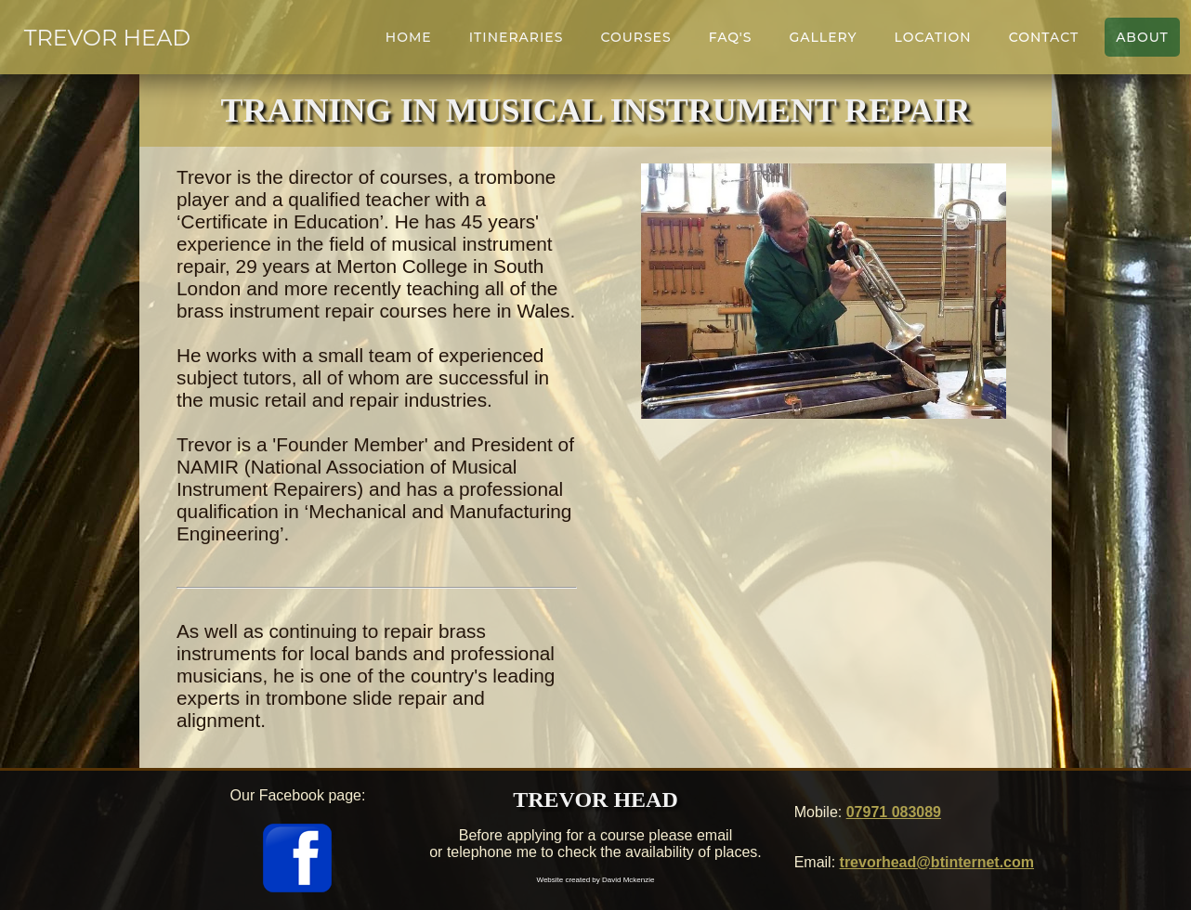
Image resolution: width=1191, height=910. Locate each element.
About (1142, 37)
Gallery (823, 37)
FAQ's (731, 37)
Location (933, 37)
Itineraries (516, 37)
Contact (1044, 37)
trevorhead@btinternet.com (937, 862)
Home (409, 37)
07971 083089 (893, 812)
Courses (635, 37)
